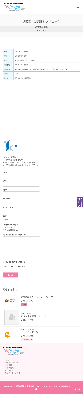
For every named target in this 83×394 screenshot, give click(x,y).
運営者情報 (9, 368)
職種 (5, 216)
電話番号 (6, 199)
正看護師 (39, 27)
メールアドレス (8, 207)
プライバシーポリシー (13, 373)
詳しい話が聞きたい (11, 230)
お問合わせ (9, 370)
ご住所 (5, 190)
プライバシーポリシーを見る (14, 267)
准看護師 (45, 27)
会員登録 (8, 365)
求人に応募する (10, 227)
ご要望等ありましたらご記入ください (15, 235)
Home (7, 360)
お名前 (5, 172)
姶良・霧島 (42, 31)
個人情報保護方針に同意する (16, 262)
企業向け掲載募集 (12, 362)
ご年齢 (5, 181)
